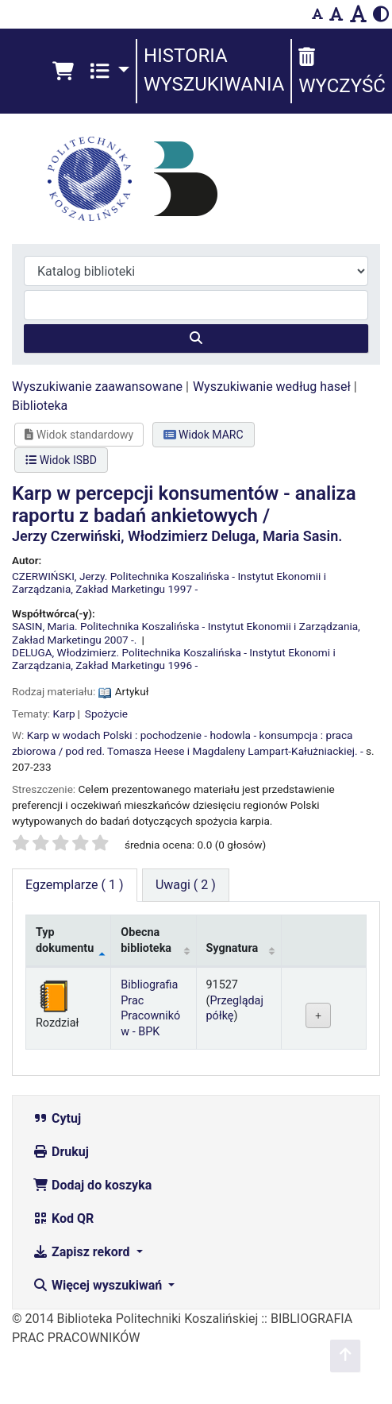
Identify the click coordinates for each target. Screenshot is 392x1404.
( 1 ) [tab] (74, 884)
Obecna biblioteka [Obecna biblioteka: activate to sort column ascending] (146, 940)
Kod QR (63, 1218)
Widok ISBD (61, 460)
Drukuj (61, 1151)
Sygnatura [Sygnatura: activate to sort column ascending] (232, 948)
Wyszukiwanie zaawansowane (97, 386)
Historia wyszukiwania (214, 69)
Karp (64, 713)
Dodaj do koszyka (92, 1185)
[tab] (185, 885)
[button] (63, 71)
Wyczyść (341, 72)
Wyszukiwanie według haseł (272, 386)
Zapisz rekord (83, 1251)
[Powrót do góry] (345, 1356)
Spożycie (106, 713)
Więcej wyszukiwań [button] (99, 1285)
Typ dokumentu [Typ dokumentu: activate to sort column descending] (65, 940)
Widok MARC (203, 434)
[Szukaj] (196, 338)
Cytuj (57, 1118)
